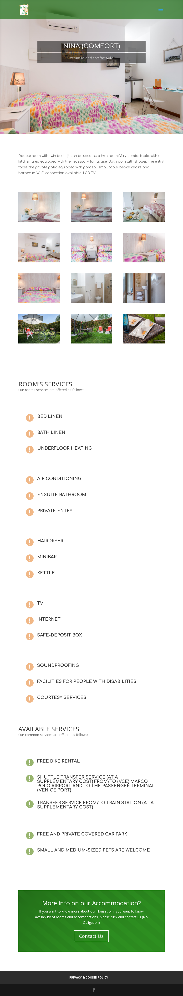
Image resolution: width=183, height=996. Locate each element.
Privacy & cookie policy (88, 977)
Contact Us (91, 936)
